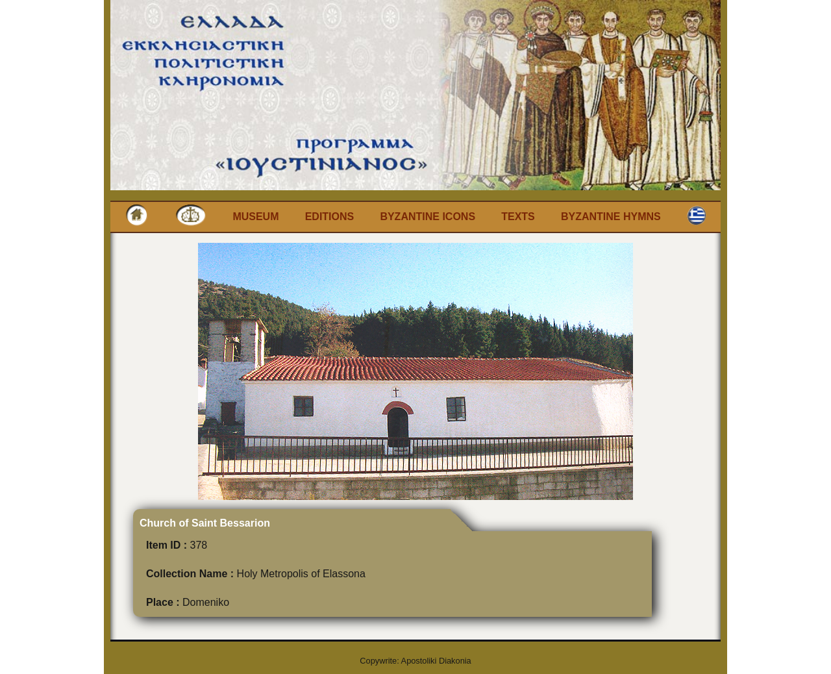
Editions (329, 216)
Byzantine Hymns (611, 216)
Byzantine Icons (427, 216)
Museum (255, 216)
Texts (518, 216)
